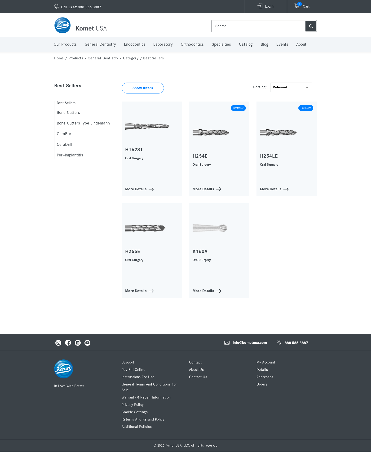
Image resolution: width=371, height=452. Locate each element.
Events (282, 44)
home (59, 58)
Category (131, 58)
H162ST (134, 149)
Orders (261, 384)
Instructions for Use (138, 377)
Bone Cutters (68, 113)
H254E (200, 156)
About (301, 44)
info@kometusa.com (250, 343)
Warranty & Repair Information (146, 397)
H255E (132, 251)
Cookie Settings (135, 412)
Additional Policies (137, 427)
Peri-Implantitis (70, 155)
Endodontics (134, 44)
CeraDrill (64, 144)
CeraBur (64, 134)
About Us (196, 370)
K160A (200, 251)
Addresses (264, 377)
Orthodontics (192, 44)
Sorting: (260, 87)
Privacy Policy (133, 405)
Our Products (65, 44)
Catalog (246, 44)
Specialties (221, 44)
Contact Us (198, 377)
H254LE (269, 156)
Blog (264, 44)
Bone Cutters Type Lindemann (83, 123)
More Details (136, 188)
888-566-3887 (296, 343)
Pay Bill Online (133, 370)
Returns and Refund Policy (143, 419)
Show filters (142, 88)
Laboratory (163, 44)
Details (262, 370)
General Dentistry (100, 44)
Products (76, 58)
